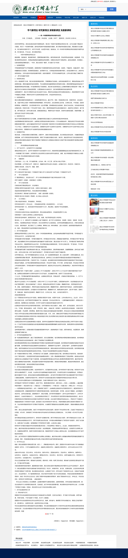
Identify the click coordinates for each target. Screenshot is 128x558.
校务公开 (93, 17)
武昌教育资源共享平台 (22, 545)
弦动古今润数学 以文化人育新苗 (100, 36)
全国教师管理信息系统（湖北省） (89, 545)
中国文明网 (26, 542)
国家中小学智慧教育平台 (47, 545)
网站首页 (94, 1)
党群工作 (84, 17)
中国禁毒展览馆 (80, 542)
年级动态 (101, 17)
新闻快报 (24, 17)
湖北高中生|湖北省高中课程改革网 (67, 545)
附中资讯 (100, 1)
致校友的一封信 (95, 189)
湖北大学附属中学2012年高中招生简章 (102, 127)
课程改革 (54, 25)
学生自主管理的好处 (97, 122)
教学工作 (41, 17)
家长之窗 (76, 17)
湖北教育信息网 (45, 542)
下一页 (51, 514)
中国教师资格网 (92, 542)
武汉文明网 (35, 542)
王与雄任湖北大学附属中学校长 (100, 169)
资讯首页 (16, 17)
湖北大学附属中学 (28, 25)
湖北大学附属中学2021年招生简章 (101, 131)
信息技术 (106, 1)
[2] (48, 514)
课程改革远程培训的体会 (29, 527)
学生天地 (67, 17)
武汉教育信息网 (57, 542)
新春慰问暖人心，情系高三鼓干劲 (101, 165)
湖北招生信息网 (68, 542)
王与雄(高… (29, 38)
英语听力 (112, 1)
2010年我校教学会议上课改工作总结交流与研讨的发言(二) (39, 529)
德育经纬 (50, 17)
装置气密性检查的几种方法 (99, 98)
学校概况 (33, 17)
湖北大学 (18, 542)
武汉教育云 (34, 545)
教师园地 (58, 17)
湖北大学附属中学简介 (97, 103)
